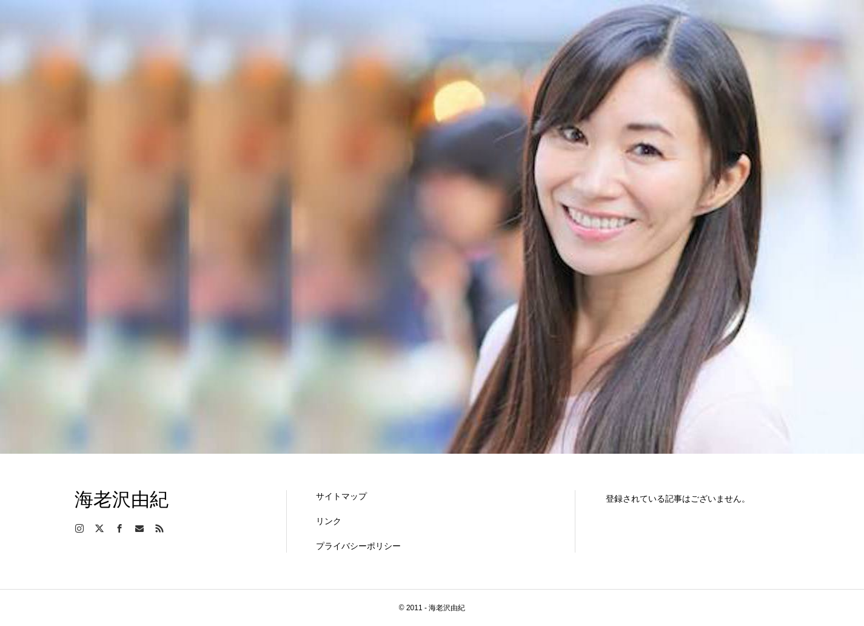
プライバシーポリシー (358, 546)
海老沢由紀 (122, 499)
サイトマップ (341, 496)
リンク (328, 521)
